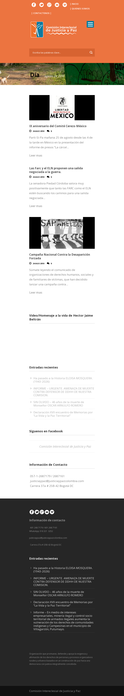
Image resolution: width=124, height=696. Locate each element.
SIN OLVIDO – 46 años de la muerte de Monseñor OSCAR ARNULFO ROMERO (58, 403)
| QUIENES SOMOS (80, 8)
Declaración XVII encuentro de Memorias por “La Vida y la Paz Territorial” (63, 414)
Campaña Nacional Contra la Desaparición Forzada (59, 256)
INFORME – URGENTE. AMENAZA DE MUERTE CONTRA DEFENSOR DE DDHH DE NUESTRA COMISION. (63, 391)
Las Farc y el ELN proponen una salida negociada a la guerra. (56, 170)
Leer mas (35, 155)
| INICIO (74, 3)
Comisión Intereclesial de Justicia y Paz (65, 446)
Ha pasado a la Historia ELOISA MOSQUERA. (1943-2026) (63, 379)
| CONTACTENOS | (41, 13)
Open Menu (90, 24)
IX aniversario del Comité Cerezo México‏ (58, 126)
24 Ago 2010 (38, 131)
